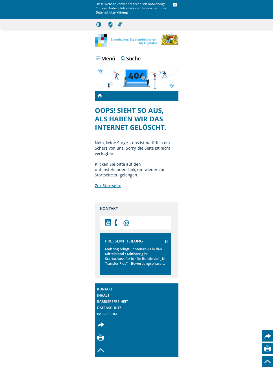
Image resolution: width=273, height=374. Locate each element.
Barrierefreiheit (112, 301)
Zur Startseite (108, 185)
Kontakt (105, 289)
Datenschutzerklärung (112, 12)
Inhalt (103, 295)
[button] (175, 5)
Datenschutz (109, 307)
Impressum (107, 314)
